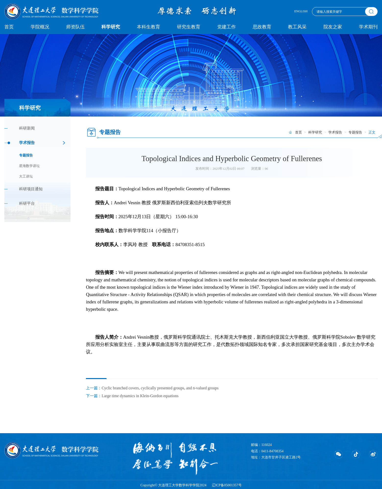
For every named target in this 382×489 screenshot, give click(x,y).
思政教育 (262, 26)
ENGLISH (301, 11)
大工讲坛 (26, 176)
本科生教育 (148, 26)
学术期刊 (368, 26)
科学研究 (110, 26)
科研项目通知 (31, 189)
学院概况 (40, 26)
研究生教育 (188, 26)
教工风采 (297, 26)
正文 (372, 132)
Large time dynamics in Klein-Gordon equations (140, 396)
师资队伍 (75, 26)
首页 (9, 26)
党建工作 (226, 26)
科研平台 (27, 203)
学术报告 (27, 143)
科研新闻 (27, 128)
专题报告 (26, 155)
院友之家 (332, 26)
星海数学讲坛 (29, 166)
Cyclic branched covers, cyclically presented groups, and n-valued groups (160, 388)
